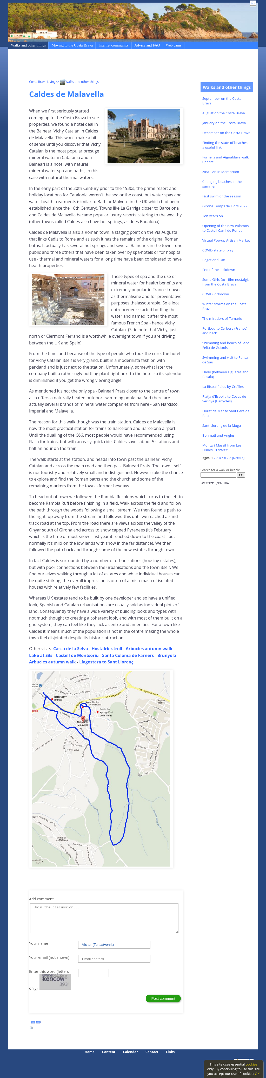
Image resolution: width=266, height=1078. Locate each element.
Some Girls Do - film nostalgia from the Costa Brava (226, 282)
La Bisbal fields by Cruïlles (223, 386)
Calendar (130, 1051)
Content (109, 1051)
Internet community (113, 45)
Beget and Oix (213, 259)
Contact (151, 1051)
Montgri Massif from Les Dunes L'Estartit (221, 447)
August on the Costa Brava (223, 113)
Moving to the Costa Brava (72, 45)
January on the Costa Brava (224, 123)
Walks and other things (28, 45)
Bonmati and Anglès (218, 435)
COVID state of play (217, 250)
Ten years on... (214, 216)
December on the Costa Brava (226, 132)
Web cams (173, 45)
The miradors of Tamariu (222, 318)
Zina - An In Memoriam (220, 171)
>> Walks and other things (77, 81)
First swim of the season (221, 196)
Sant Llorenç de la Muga (221, 425)
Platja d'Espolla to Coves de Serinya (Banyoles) (224, 398)
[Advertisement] (123, 65)
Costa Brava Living (42, 81)
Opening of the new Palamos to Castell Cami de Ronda (225, 228)
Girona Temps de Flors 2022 (225, 206)
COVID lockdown (215, 294)
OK (257, 1073)
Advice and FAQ (147, 45)
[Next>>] (238, 458)
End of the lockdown (218, 269)
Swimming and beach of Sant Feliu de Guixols (225, 345)
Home (90, 1051)
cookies (251, 1064)
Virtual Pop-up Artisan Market (226, 240)
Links (170, 1051)
